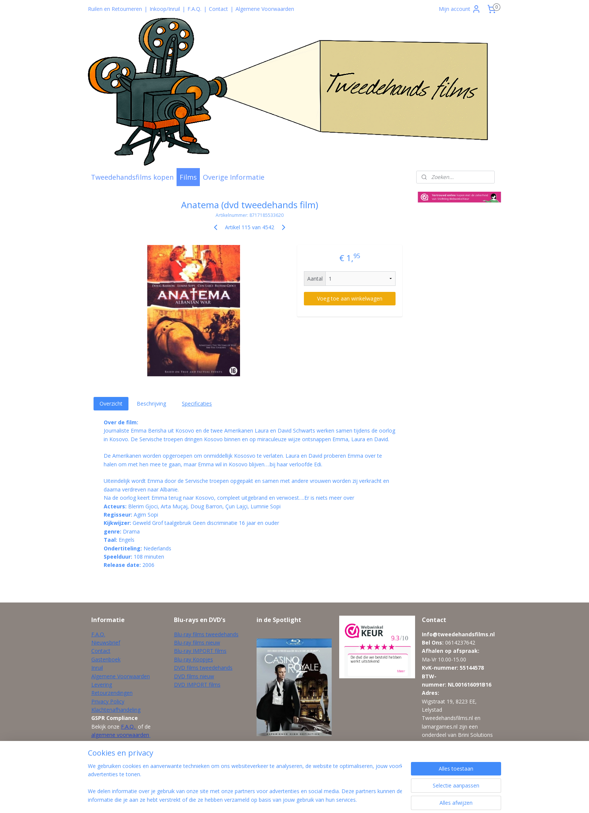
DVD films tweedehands (203, 667)
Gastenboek (106, 659)
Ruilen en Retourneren (115, 8)
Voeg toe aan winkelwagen (349, 298)
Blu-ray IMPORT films (200, 650)
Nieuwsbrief (105, 642)
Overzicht (111, 403)
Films (188, 177)
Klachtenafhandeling (115, 709)
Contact (218, 8)
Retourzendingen (112, 692)
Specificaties (197, 403)
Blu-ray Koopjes (193, 659)
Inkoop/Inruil (165, 8)
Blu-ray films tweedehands (206, 634)
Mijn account (460, 9)
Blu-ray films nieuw (197, 642)
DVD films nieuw (194, 676)
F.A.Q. (194, 8)
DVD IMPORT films (197, 684)
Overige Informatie (233, 177)
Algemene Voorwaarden (265, 8)
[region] (245, 783)
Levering (101, 684)
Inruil (97, 667)
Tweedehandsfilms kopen (132, 177)
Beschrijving (151, 403)
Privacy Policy (107, 701)
